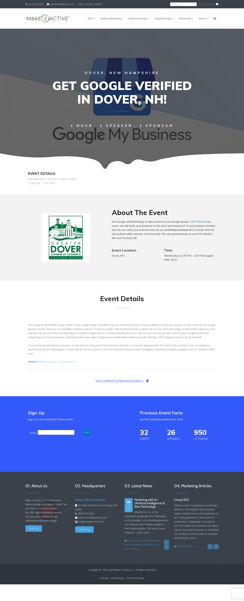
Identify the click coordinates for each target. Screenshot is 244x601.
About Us (34, 528)
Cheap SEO (181, 500)
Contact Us (84, 529)
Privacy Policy (117, 578)
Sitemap (104, 578)
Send (86, 432)
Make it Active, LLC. (124, 569)
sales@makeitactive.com (62, 4)
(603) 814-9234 (36, 4)
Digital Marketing (111, 18)
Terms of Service (135, 578)
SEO (90, 18)
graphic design (49, 520)
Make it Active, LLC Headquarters (57, 361)
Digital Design (163, 18)
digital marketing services (48, 512)
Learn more (143, 532)
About (202, 18)
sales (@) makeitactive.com (92, 517)
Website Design (137, 18)
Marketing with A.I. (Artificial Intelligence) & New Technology (149, 503)
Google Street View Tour (91, 521)
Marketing (185, 18)
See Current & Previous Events (122, 380)
